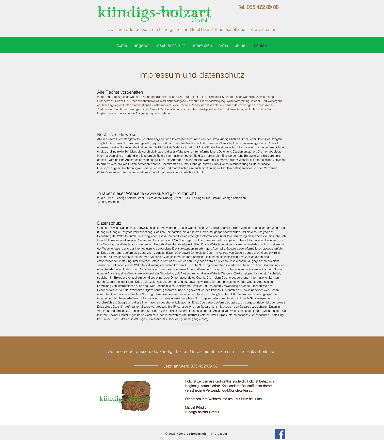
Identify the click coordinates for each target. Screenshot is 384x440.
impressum (219, 433)
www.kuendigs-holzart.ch (171, 193)
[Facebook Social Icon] (280, 434)
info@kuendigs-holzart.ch (229, 198)
